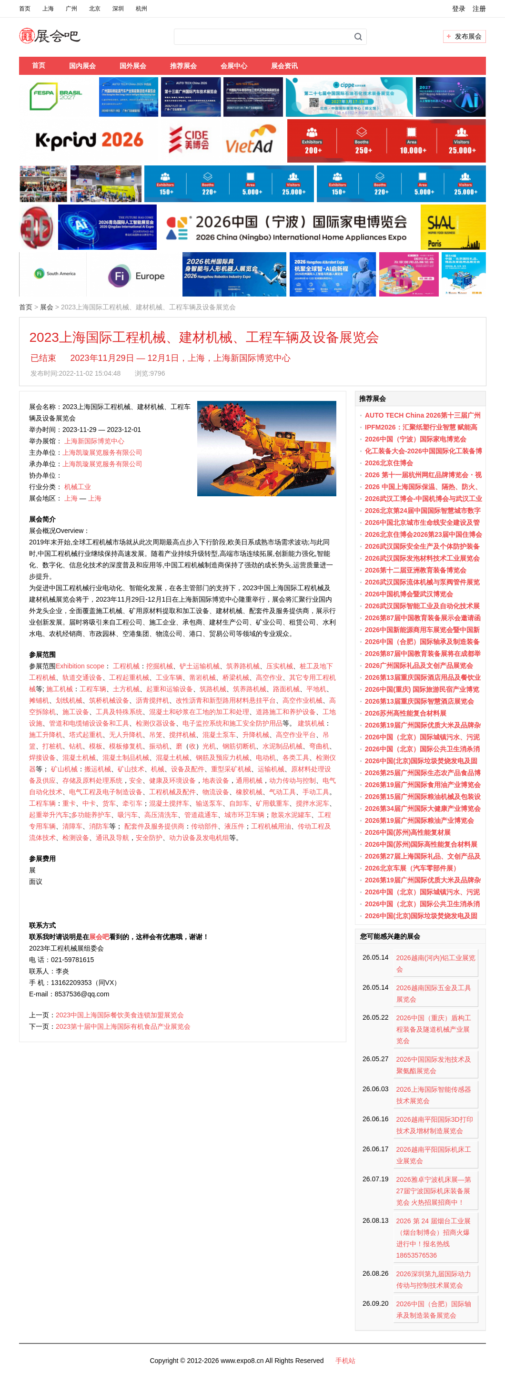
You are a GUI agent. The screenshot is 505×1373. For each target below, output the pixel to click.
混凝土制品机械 (125, 757)
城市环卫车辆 (244, 815)
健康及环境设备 (172, 780)
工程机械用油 (271, 826)
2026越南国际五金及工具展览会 (433, 993)
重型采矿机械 (231, 769)
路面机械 (286, 689)
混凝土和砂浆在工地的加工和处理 (199, 712)
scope (95, 666)
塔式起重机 (85, 734)
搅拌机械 (182, 734)
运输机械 (271, 769)
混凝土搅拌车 (169, 803)
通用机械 (249, 780)
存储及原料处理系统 (92, 780)
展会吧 (61, 41)
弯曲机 (319, 746)
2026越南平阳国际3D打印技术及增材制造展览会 (434, 1125)
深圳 (118, 8)
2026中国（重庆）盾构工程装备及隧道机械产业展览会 (433, 1029)
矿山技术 (131, 769)
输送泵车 (209, 803)
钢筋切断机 (239, 746)
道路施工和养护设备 (286, 712)
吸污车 (128, 815)
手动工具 (316, 792)
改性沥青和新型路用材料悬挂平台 (226, 700)
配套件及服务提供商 (154, 826)
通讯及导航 (112, 837)
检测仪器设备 (156, 723)
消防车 (99, 826)
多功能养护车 (91, 815)
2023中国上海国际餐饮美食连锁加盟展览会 (120, 1015)
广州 (71, 8)
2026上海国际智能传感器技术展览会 (433, 1095)
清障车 (72, 826)
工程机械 (126, 666)
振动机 (159, 746)
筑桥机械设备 (109, 700)
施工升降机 (45, 734)
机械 (157, 769)
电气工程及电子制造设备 (105, 792)
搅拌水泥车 (312, 803)
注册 (479, 8)
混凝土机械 (79, 757)
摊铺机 (39, 700)
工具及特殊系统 (119, 712)
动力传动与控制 (292, 780)
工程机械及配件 (172, 792)
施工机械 (59, 689)
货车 (109, 803)
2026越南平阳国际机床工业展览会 (433, 1155)
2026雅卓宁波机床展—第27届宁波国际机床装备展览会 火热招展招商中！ (433, 1191)
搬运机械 (97, 769)
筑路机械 (213, 689)
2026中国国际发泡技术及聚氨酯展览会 (433, 1065)
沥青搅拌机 (152, 700)
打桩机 (52, 746)
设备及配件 (187, 769)
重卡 (69, 803)
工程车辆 (93, 689)
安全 (135, 780)
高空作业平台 (296, 734)
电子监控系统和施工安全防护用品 (232, 723)
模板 (95, 746)
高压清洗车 (161, 815)
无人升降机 (125, 734)
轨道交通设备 (82, 677)
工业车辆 (169, 677)
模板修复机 (125, 746)
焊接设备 (42, 757)
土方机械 (126, 689)
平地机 (316, 689)
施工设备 (75, 712)
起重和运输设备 (169, 689)
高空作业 (269, 677)
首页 (24, 8)
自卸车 (239, 803)
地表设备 (215, 780)
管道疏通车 (201, 815)
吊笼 (155, 734)
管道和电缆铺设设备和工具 (89, 723)
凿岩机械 (202, 677)
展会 (46, 307)
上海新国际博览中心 (94, 441)
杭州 (141, 8)
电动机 (266, 757)
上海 (48, 8)
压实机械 (279, 666)
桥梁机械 (235, 677)
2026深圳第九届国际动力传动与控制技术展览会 (433, 1279)
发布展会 (468, 36)
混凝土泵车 (219, 734)
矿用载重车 (272, 803)
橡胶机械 (249, 792)
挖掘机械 (159, 666)
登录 (458, 8)
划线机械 (69, 700)
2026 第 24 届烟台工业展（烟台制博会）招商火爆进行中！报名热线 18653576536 (433, 1238)
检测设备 (75, 837)
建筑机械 (311, 723)
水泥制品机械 (283, 746)
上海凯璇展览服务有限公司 (102, 452)
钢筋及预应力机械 (222, 757)
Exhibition (70, 666)
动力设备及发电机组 (199, 837)
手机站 (345, 1360)
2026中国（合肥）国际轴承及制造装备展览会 (433, 1309)
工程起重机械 (129, 677)
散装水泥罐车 (291, 815)
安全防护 (149, 837)
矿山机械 (64, 769)
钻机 (75, 746)
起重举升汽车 (49, 815)
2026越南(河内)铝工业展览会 (435, 963)
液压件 (234, 826)
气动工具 (282, 792)
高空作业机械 (303, 700)
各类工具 (296, 757)
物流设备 (215, 792)
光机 (209, 746)
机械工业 (77, 487)
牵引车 (132, 803)
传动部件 (204, 826)
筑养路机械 (243, 666)
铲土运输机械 (200, 666)
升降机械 (255, 734)
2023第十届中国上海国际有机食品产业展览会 (123, 1026)
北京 (95, 8)
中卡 (89, 803)
